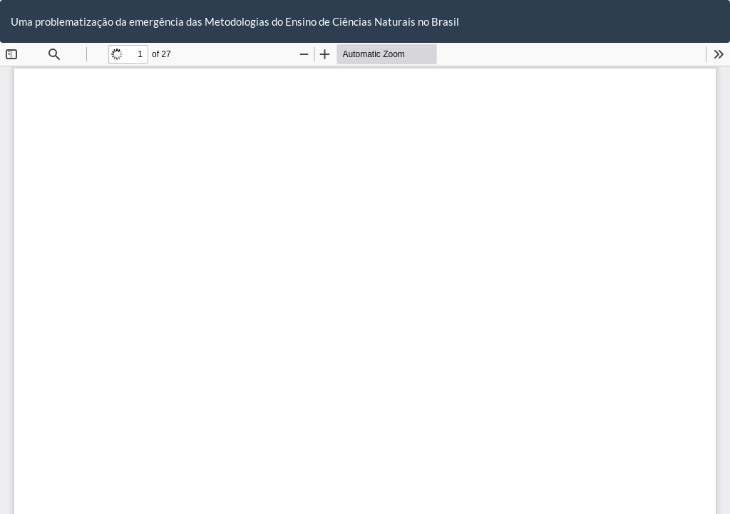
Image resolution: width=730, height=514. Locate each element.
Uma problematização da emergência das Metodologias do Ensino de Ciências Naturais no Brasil (235, 21)
